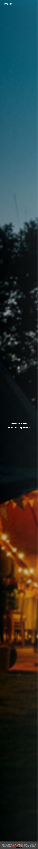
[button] (35, 3)
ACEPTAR (19, 847)
